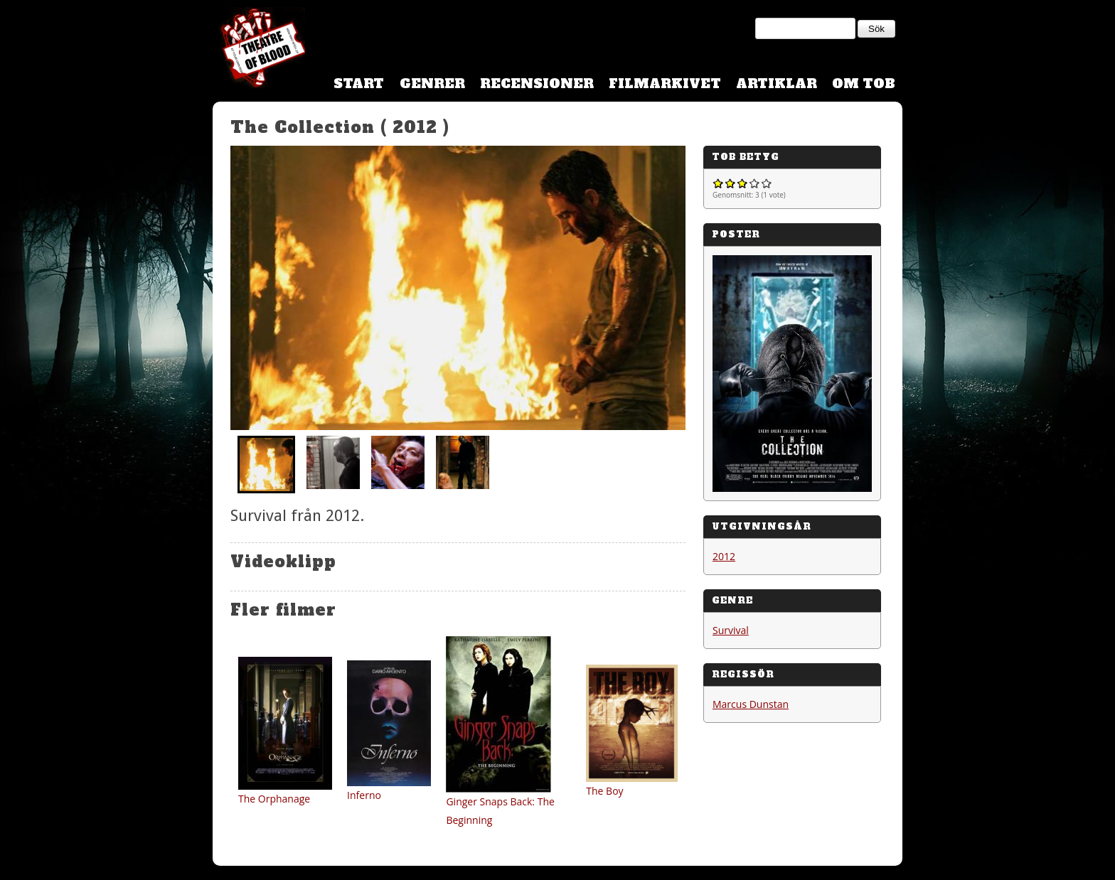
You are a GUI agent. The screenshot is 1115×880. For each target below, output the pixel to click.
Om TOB (863, 83)
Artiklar (776, 83)
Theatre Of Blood (259, 49)
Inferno (364, 795)
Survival (731, 630)
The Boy (604, 791)
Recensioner (537, 83)
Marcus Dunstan (751, 704)
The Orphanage (274, 798)
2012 (724, 556)
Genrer (432, 83)
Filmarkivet (665, 83)
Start (359, 83)
